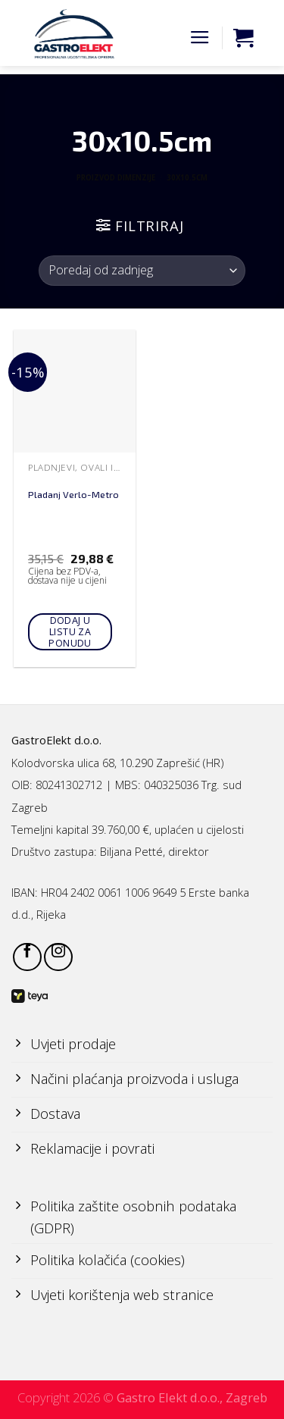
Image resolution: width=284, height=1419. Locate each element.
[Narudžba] (142, 270)
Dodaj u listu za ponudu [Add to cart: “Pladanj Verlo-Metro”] (69, 632)
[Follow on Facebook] (27, 957)
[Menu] (200, 37)
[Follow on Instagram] (58, 957)
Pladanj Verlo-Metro (73, 494)
